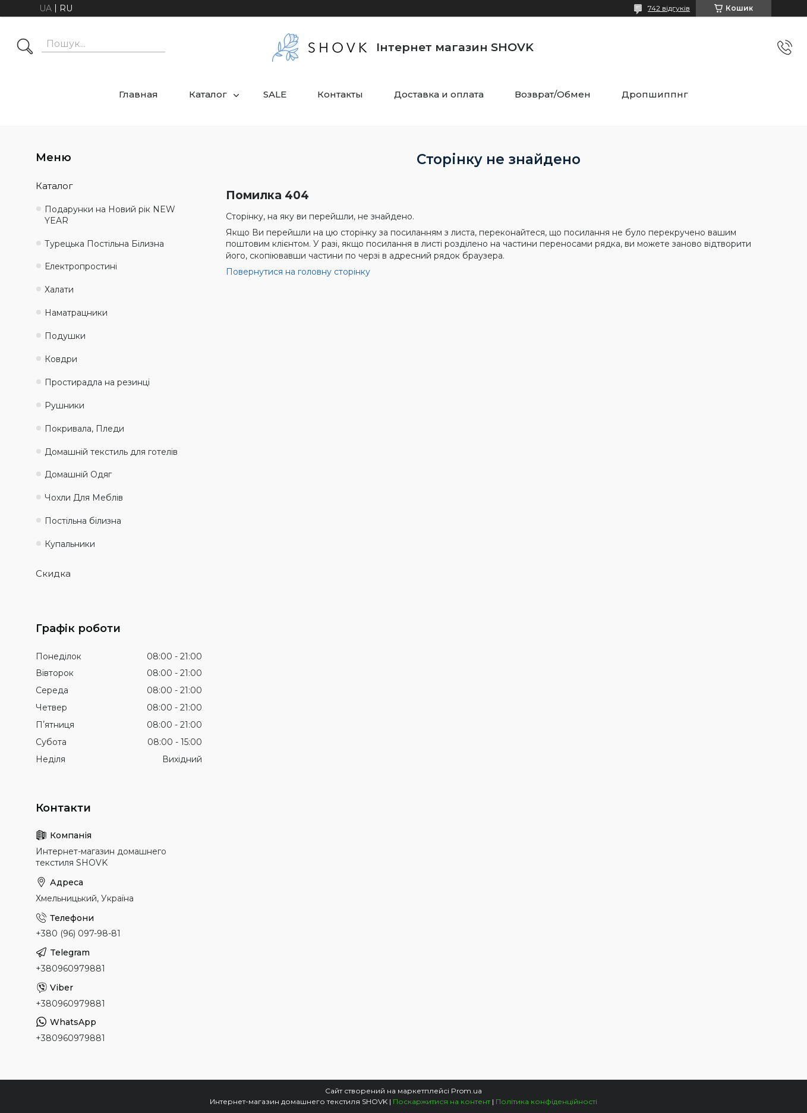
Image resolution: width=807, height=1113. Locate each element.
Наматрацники (76, 312)
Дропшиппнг (655, 94)
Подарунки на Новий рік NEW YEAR (110, 215)
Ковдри (61, 359)
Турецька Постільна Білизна (104, 243)
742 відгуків (669, 8)
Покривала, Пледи (84, 428)
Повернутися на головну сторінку (298, 271)
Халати (59, 289)
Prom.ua (466, 1090)
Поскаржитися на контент (441, 1101)
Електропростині (81, 266)
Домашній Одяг (78, 474)
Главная (138, 94)
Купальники (70, 544)
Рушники (64, 405)
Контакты (340, 94)
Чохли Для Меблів (84, 497)
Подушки (65, 336)
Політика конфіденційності (546, 1101)
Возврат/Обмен (553, 94)
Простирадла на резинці (97, 382)
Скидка (53, 573)
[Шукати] (25, 47)
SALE (274, 94)
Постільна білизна (83, 520)
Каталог (208, 94)
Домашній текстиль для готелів (111, 452)
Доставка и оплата (439, 94)
